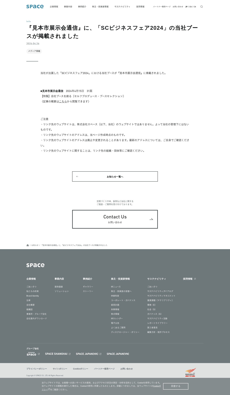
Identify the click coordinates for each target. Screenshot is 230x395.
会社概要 (30, 305)
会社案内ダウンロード (36, 319)
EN (191, 7)
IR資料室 (115, 296)
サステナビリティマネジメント (161, 296)
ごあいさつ (31, 287)
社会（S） (152, 310)
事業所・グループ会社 (36, 314)
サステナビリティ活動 (157, 319)
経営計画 (115, 305)
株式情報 (115, 314)
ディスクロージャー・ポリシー (125, 332)
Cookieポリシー (80, 369)
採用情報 (140, 7)
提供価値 (59, 287)
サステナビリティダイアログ (160, 291)
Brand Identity (32, 296)
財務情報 (115, 310)
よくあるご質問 (118, 328)
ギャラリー (88, 287)
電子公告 (115, 323)
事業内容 (68, 7)
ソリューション (62, 291)
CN (195, 7)
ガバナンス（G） (155, 314)
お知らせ (34, 246)
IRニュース (116, 287)
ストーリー (88, 291)
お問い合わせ (178, 7)
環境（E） (152, 305)
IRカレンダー (117, 319)
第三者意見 (152, 328)
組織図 (29, 310)
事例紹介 (82, 7)
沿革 (28, 301)
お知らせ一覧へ (115, 176)
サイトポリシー (60, 369)
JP (186, 7)
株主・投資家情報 (100, 7)
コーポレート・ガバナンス (123, 301)
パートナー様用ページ (162, 7)
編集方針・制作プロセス (158, 332)
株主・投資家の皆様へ (121, 291)
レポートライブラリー (157, 323)
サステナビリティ (123, 7)
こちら (63, 101)
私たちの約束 (32, 291)
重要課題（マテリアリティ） (160, 301)
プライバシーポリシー (36, 369)
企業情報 (54, 7)
